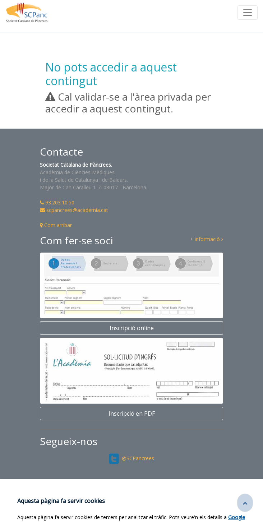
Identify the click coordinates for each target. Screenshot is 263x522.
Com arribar (56, 225)
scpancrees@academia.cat (74, 210)
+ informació (206, 239)
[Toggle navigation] (247, 12)
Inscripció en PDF (132, 413)
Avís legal (226, 499)
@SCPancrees (131, 458)
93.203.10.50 (57, 202)
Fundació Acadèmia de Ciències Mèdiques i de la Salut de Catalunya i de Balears (118, 499)
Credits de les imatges (131, 506)
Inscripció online (132, 328)
